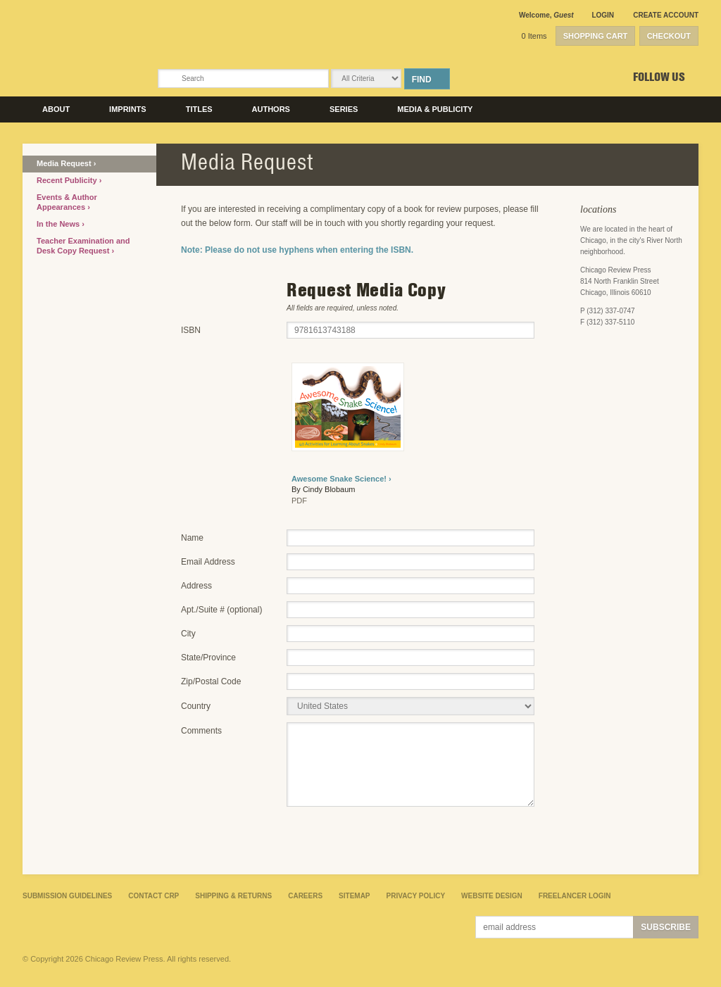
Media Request (65, 163)
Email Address (208, 562)
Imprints (127, 109)
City (188, 634)
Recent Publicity (68, 180)
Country (196, 706)
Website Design (491, 896)
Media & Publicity (434, 109)
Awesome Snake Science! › (341, 478)
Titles (199, 109)
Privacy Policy (416, 896)
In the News (59, 224)
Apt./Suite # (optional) (221, 610)
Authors (271, 109)
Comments (201, 731)
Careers (305, 896)
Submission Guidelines (67, 896)
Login (602, 15)
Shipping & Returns (233, 896)
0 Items (534, 36)
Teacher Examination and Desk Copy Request (83, 246)
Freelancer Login (575, 896)
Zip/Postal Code (211, 681)
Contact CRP (153, 896)
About (56, 109)
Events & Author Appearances (67, 202)
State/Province (208, 657)
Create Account (665, 15)
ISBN (191, 330)
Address (196, 586)
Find (422, 79)
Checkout (669, 36)
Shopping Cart (595, 36)
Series (344, 109)
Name (192, 538)
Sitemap (354, 896)
